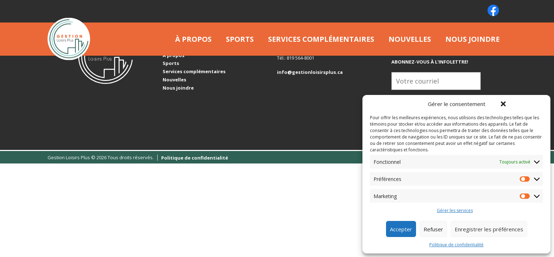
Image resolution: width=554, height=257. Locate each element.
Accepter (401, 229)
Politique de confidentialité (456, 245)
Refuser (433, 229)
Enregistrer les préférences (489, 229)
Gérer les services (455, 210)
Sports (240, 39)
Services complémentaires (321, 39)
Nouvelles (410, 39)
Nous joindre (472, 39)
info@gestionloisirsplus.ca (310, 72)
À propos (193, 39)
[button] (503, 103)
